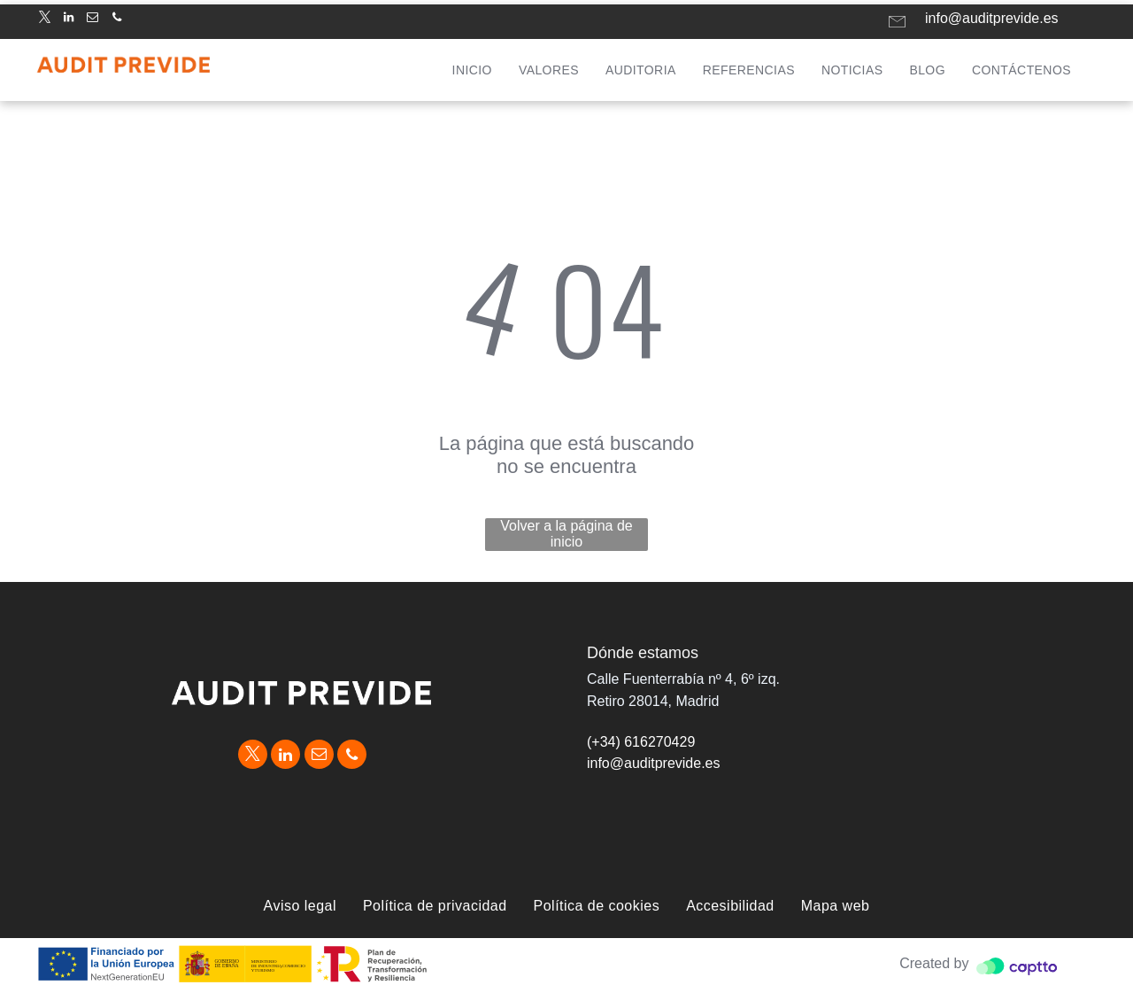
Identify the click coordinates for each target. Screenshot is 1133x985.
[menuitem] (472, 70)
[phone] (117, 20)
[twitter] (44, 20)
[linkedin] (68, 20)
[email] (93, 20)
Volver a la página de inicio (566, 533)
